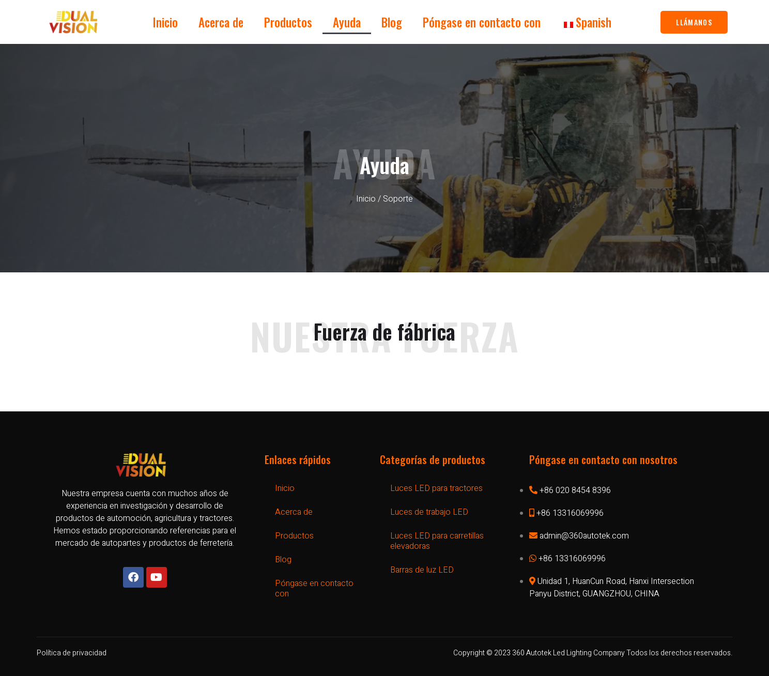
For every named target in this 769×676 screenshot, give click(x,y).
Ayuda (347, 22)
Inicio (165, 22)
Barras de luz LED (422, 570)
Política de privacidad (71, 653)
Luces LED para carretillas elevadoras (437, 541)
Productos (288, 22)
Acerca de (220, 22)
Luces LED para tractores (436, 488)
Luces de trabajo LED (429, 512)
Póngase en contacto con (482, 22)
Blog (391, 22)
